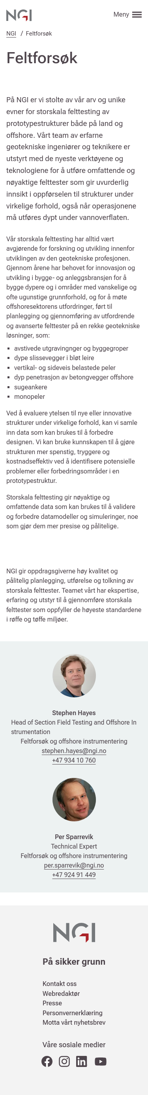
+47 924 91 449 (74, 875)
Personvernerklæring (73, 1013)
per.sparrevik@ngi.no (74, 865)
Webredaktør (61, 993)
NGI (11, 33)
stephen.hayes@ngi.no (74, 751)
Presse (52, 1003)
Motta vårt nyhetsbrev (74, 1022)
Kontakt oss (60, 984)
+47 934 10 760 (74, 760)
